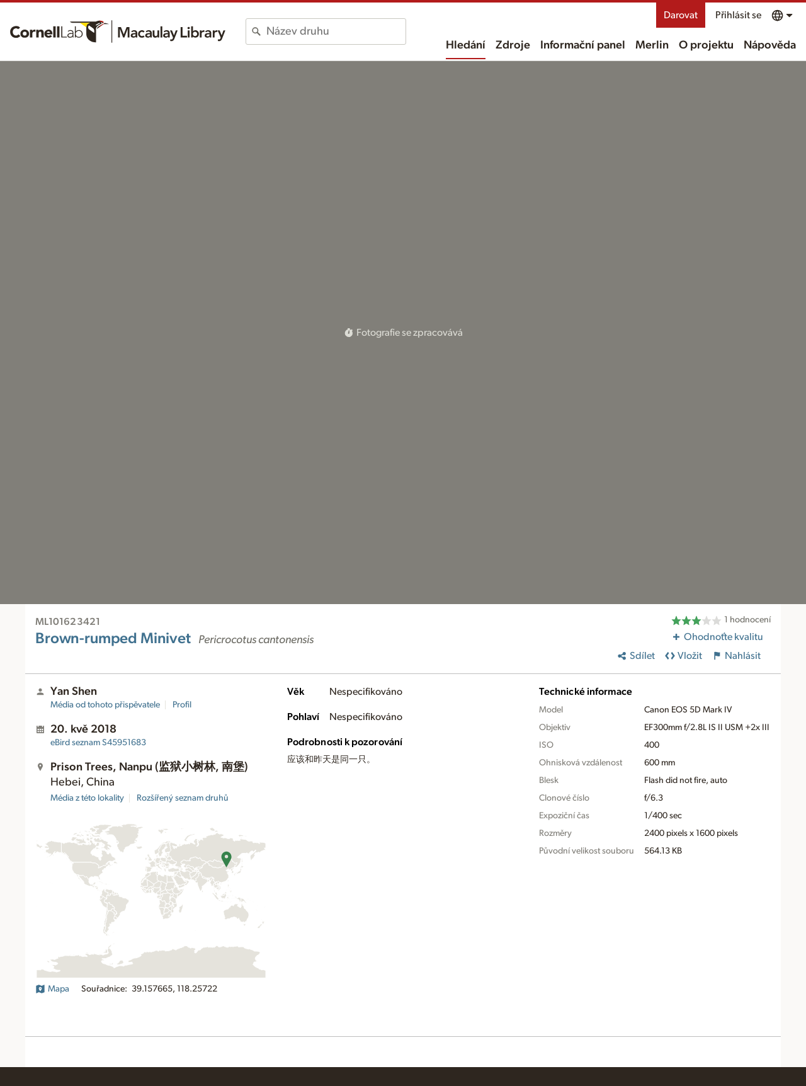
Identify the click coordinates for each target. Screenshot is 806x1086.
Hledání (465, 45)
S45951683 (98, 742)
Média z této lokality (87, 798)
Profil (182, 704)
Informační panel (582, 45)
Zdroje (513, 45)
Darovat (681, 15)
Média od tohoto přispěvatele (105, 704)
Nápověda (770, 45)
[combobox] (336, 31)
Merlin (652, 45)
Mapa (52, 989)
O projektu (706, 45)
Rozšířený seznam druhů (183, 798)
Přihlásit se (738, 15)
